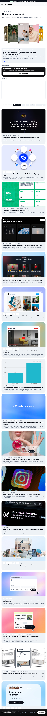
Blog (23, 104)
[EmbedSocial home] (7, 4)
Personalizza (32, 712)
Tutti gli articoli (17, 104)
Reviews (32, 104)
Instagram (39, 104)
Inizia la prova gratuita (23, 73)
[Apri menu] (44, 4)
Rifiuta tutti (24, 712)
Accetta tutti (41, 712)
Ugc (27, 104)
